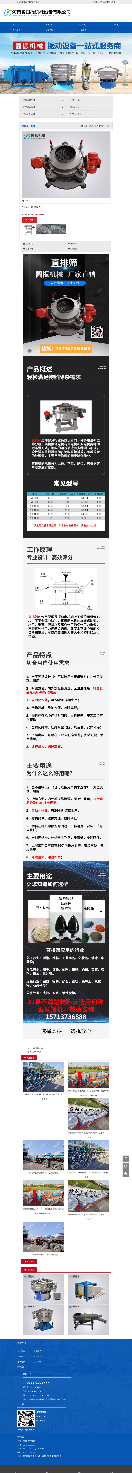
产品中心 (96, 2)
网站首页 (16, 24)
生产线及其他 (90, 114)
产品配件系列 (43, 114)
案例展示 (73, 244)
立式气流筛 (36, 1052)
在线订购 (29, 220)
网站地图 (111, 2)
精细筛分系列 (43, 99)
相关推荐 (73, 249)
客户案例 (16, 30)
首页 (85, 126)
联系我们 (103, 2)
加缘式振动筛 (37, 1048)
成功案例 (21, 1362)
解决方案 (49, 30)
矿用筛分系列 (90, 99)
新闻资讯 (37, 1357)
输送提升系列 (90, 107)
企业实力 (37, 1362)
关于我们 (49, 24)
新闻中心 (115, 24)
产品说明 (28, 244)
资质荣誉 (28, 249)
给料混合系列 (43, 107)
